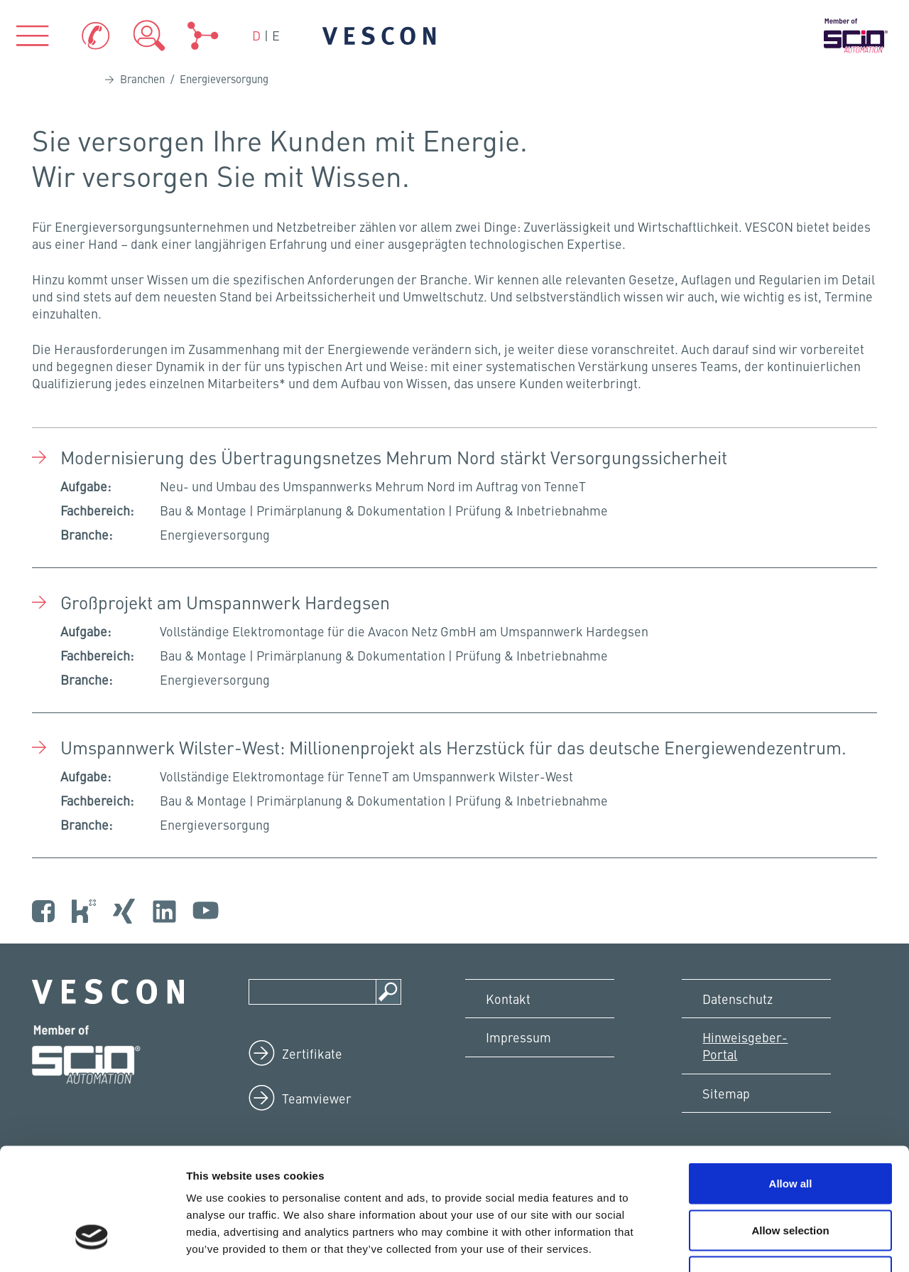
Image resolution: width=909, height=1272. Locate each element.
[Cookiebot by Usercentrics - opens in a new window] (92, 1244)
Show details (745, 1244)
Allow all (790, 1085)
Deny (791, 1178)
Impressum (519, 1038)
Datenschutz (738, 999)
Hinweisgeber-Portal (746, 1046)
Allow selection (790, 1132)
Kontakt (508, 999)
